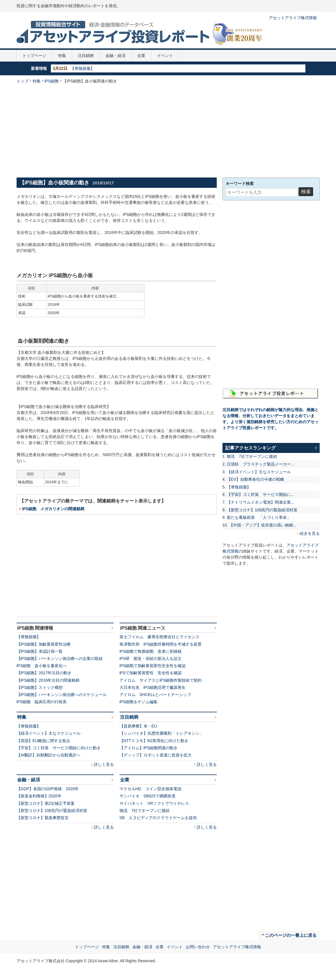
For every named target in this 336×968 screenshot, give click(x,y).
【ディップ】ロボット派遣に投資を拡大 (156, 755)
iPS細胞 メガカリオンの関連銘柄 (53, 508)
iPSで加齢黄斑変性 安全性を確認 (151, 673)
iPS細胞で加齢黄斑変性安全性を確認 (153, 665)
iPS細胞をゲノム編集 (139, 701)
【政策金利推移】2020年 (39, 796)
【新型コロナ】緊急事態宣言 (43, 817)
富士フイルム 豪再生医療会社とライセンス (160, 636)
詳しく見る (104, 764)
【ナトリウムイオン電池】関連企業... (260, 502)
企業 (141, 55)
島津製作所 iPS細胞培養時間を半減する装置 (161, 644)
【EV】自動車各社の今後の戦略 (255, 479)
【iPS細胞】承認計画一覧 (40, 651)
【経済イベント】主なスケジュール (49, 733)
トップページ (34, 55)
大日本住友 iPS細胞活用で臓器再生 (153, 687)
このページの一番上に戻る (291, 935)
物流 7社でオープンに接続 (145, 810)
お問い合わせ (198, 947)
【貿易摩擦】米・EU (138, 726)
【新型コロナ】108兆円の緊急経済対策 (52, 810)
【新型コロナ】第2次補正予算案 (46, 803)
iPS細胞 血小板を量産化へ (42, 665)
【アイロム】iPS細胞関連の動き (149, 748)
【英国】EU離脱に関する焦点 (43, 740)
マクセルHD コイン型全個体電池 (150, 788)
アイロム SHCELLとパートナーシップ (155, 694)
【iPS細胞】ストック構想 (40, 687)
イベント (165, 55)
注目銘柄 (86, 55)
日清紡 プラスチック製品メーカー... (260, 464)
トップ (23, 81)
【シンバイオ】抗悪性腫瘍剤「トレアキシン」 (162, 733)
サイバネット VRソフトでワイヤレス (154, 803)
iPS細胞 (52, 81)
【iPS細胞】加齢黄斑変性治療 (44, 644)
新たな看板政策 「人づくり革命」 (259, 517)
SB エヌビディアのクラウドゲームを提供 (158, 817)
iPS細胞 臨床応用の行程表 (42, 701)
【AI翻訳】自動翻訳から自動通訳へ (48, 755)
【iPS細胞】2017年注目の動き (44, 673)
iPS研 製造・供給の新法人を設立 (151, 658)
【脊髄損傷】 (82, 68)
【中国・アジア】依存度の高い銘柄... (263, 525)
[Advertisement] (168, 130)
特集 (62, 55)
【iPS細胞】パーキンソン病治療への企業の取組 (60, 658)
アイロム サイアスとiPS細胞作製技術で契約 (161, 680)
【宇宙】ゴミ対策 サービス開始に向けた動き (59, 748)
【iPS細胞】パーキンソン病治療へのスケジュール (62, 694)
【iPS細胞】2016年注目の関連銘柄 (48, 680)
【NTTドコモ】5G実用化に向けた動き (154, 740)
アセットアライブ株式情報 (293, 17)
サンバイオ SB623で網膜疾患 (148, 796)
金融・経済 (116, 55)
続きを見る (310, 533)
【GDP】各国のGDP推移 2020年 (48, 788)
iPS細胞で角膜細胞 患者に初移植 (151, 651)
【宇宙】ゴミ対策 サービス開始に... (260, 494)
